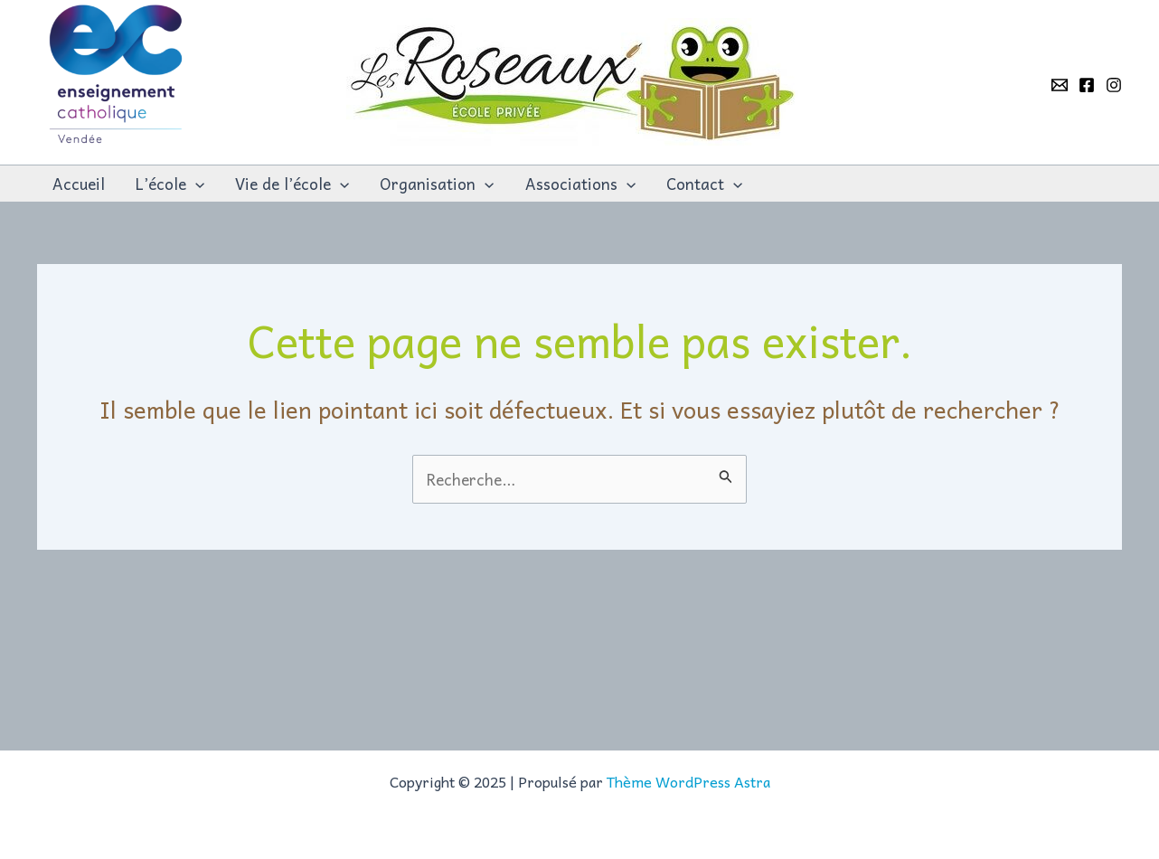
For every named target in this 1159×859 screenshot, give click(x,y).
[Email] (1059, 85)
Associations (580, 183)
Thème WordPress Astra (688, 781)
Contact (704, 183)
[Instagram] (1114, 85)
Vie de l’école (292, 183)
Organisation (437, 183)
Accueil (78, 183)
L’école (170, 183)
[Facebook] (1087, 85)
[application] (195, 183)
